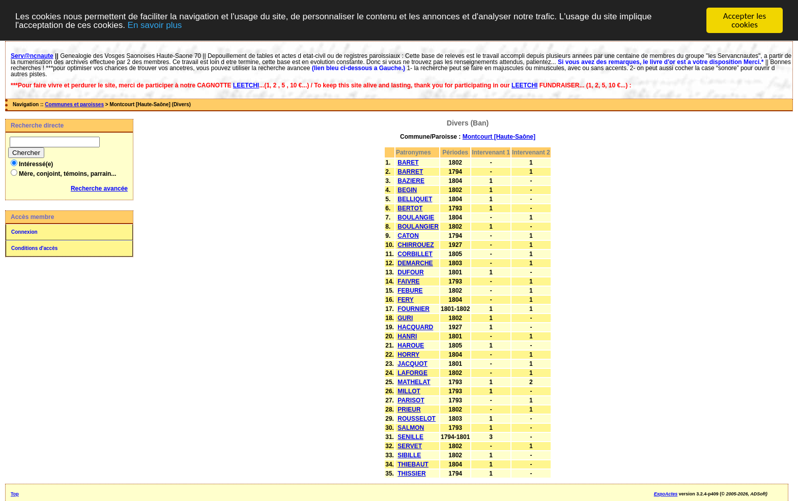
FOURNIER (413, 308)
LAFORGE (412, 373)
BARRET (410, 171)
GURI (405, 318)
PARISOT (410, 400)
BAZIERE (410, 180)
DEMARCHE (415, 263)
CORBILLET (415, 254)
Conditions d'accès (34, 248)
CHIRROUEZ (415, 244)
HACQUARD (415, 327)
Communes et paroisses (74, 104)
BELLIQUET (414, 199)
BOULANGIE (415, 217)
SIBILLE (409, 455)
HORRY (408, 354)
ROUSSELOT (416, 418)
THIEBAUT (413, 464)
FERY (405, 299)
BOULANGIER (418, 226)
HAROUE (410, 345)
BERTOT (409, 208)
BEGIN (407, 190)
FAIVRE (408, 281)
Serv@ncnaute (32, 55)
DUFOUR (410, 272)
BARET (407, 162)
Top (15, 493)
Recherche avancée (99, 188)
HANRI (407, 336)
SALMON (410, 427)
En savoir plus (155, 25)
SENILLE (410, 437)
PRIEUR (408, 409)
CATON (408, 235)
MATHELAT (413, 382)
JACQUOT (412, 363)
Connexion (24, 232)
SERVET (409, 446)
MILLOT (408, 391)
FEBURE (409, 290)
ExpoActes (666, 493)
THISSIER (411, 473)
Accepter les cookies (744, 20)
